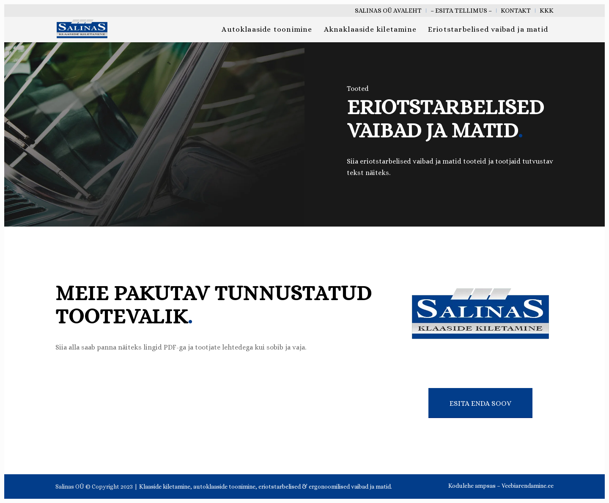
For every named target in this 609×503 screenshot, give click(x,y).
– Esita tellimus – (461, 10)
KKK (547, 10)
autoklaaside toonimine (224, 486)
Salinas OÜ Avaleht (388, 10)
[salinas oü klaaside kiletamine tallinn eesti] (82, 29)
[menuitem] (388, 10)
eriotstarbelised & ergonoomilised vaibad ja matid (324, 486)
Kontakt (516, 10)
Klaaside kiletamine (164, 486)
